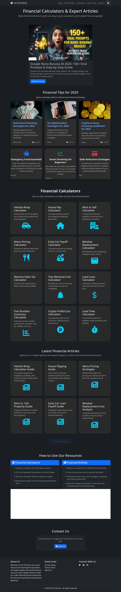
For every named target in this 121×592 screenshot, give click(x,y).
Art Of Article (19, 2)
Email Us (60, 546)
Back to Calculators (60, 441)
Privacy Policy (50, 565)
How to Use (91, 3)
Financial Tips (69, 3)
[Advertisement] (61, 504)
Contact (101, 3)
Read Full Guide (38, 81)
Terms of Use (50, 567)
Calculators (80, 3)
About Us (48, 570)
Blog (60, 3)
